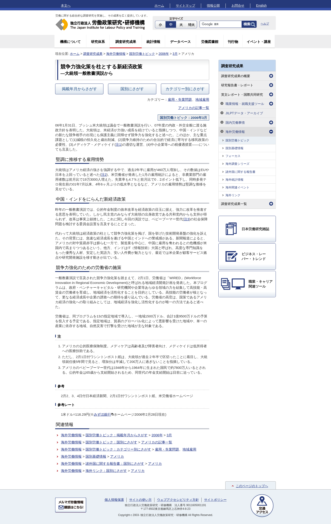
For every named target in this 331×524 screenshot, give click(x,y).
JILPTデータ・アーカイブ (244, 113)
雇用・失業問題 (180, 99)
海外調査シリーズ (237, 163)
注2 (103, 175)
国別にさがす (132, 89)
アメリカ (117, 456)
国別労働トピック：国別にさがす (111, 442)
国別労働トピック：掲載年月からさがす (117, 435)
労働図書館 (209, 42)
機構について (70, 42)
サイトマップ (185, 5)
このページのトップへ (252, 486)
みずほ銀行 (104, 414)
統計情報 (153, 42)
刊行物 (233, 42)
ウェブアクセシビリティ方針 (178, 500)
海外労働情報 (116, 54)
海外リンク (232, 195)
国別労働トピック (142, 54)
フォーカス (232, 156)
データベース (180, 42)
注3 (186, 219)
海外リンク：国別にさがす (106, 471)
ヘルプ (265, 23)
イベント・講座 (259, 42)
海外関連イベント (237, 187)
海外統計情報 (234, 179)
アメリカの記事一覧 (193, 108)
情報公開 (213, 5)
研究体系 (98, 42)
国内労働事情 (235, 122)
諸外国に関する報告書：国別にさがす (115, 463)
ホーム (159, 5)
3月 (175, 54)
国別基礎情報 (96, 456)
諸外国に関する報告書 (240, 172)
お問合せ (237, 5)
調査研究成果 (125, 42)
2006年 (164, 54)
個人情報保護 (114, 500)
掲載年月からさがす (79, 89)
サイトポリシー (215, 500)
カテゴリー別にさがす (185, 89)
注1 (118, 144)
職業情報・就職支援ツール (244, 104)
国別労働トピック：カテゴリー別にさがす (118, 449)
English (261, 5)
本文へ (66, 5)
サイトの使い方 (140, 500)
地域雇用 (202, 99)
